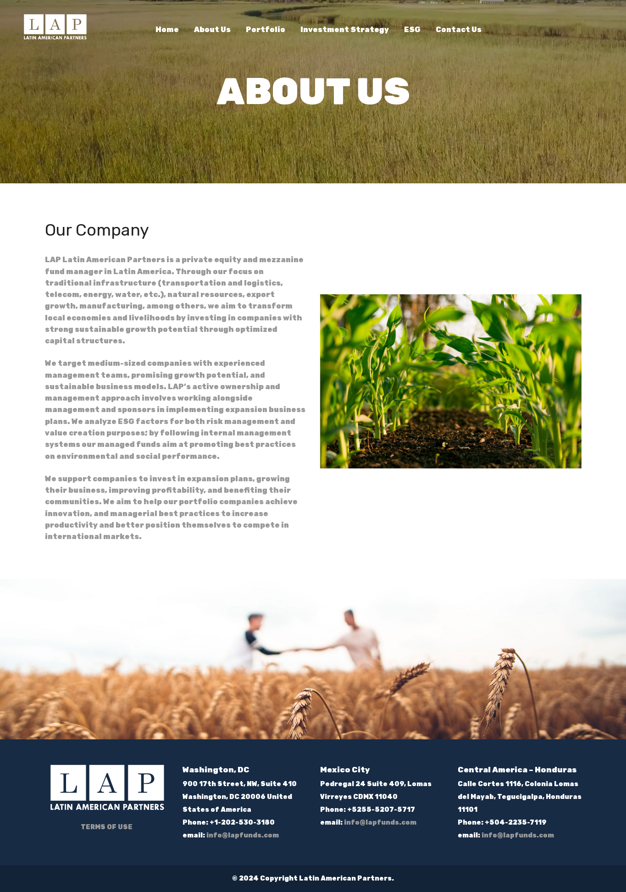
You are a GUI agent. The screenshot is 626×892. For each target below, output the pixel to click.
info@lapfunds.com (242, 835)
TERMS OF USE (107, 827)
